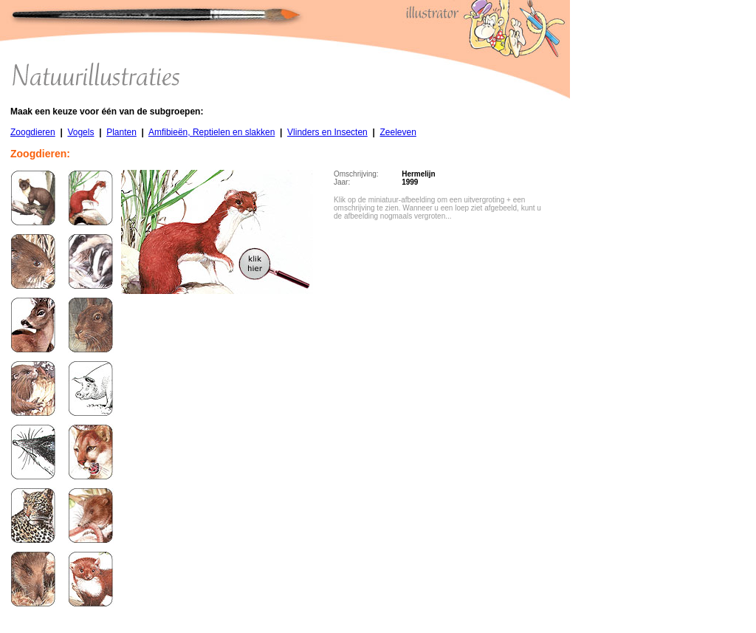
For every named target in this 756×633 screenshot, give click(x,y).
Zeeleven (397, 132)
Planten (121, 132)
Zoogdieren (32, 132)
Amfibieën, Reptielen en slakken (211, 132)
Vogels (80, 132)
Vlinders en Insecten (327, 132)
